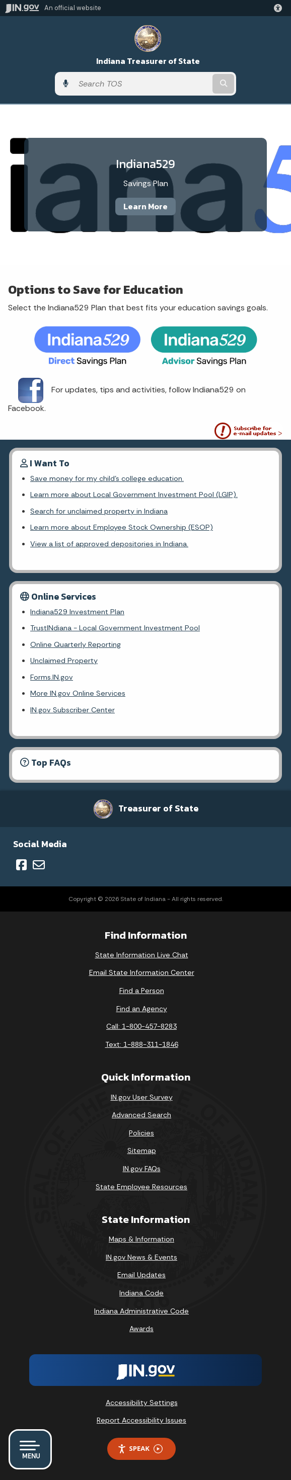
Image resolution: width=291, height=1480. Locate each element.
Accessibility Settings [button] (142, 1402)
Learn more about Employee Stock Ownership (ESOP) (121, 527)
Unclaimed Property (64, 660)
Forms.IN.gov (51, 677)
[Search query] (142, 84)
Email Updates (141, 1274)
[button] (280, 8)
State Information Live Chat (141, 954)
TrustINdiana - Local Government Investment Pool (115, 627)
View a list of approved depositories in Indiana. (109, 543)
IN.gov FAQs (142, 1168)
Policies (141, 1132)
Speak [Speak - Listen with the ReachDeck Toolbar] (140, 1448)
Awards (141, 1328)
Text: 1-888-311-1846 (141, 1044)
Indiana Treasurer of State (148, 61)
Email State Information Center (141, 972)
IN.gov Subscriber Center (72, 709)
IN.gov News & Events (141, 1257)
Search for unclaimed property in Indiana (99, 511)
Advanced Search (141, 1114)
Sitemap (141, 1150)
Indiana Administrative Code (141, 1310)
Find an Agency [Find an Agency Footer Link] (141, 1008)
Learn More (145, 206)
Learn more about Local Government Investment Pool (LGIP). (134, 494)
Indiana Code (141, 1292)
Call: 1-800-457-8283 (141, 1026)
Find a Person (141, 990)
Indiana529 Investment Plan (77, 611)
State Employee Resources (141, 1186)
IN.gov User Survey (142, 1097)
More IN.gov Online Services (77, 693)
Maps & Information (141, 1239)
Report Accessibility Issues (141, 1420)
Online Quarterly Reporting (75, 644)
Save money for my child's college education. (107, 478)
